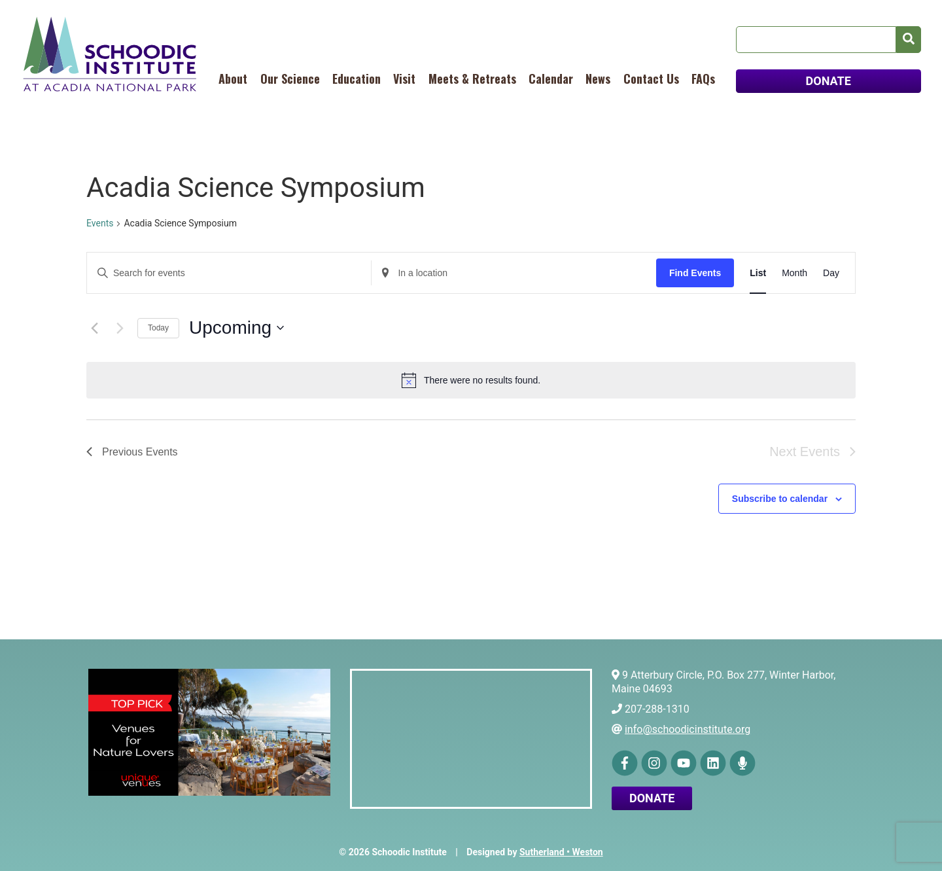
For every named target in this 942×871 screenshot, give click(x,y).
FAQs (703, 78)
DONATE (828, 81)
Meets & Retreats (472, 78)
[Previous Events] (94, 328)
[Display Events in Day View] (831, 273)
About (232, 78)
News (597, 78)
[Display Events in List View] (758, 273)
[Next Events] (120, 328)
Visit (404, 78)
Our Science (290, 78)
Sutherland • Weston (561, 852)
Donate (651, 798)
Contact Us (651, 78)
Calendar (551, 78)
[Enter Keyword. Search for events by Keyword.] (229, 273)
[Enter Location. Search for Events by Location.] (513, 273)
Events (99, 223)
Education (356, 78)
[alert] (471, 380)
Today (158, 327)
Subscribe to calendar (780, 498)
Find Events (695, 273)
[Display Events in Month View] (794, 273)
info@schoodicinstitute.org (687, 729)
